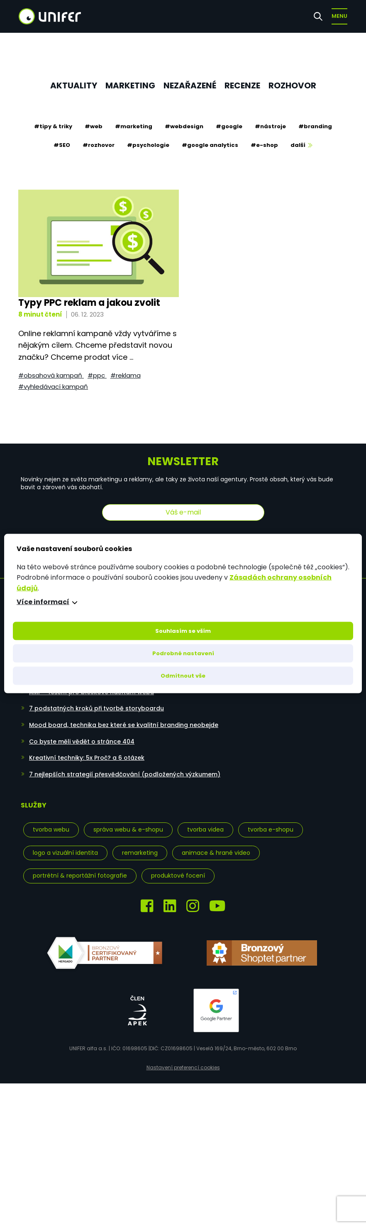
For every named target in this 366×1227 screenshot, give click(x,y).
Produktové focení (178, 875)
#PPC (97, 375)
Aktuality (73, 85)
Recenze (242, 85)
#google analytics (210, 145)
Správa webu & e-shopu (128, 829)
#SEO (62, 145)
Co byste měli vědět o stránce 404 (81, 741)
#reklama (125, 375)
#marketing (133, 126)
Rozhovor (292, 85)
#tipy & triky (53, 126)
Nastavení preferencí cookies (183, 1068)
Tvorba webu (51, 829)
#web (93, 126)
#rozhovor (99, 145)
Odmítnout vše (183, 676)
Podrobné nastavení (183, 653)
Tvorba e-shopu (270, 829)
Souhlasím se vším (183, 631)
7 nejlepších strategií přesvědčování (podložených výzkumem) (124, 774)
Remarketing (140, 853)
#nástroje (270, 126)
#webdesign (184, 126)
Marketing (130, 85)
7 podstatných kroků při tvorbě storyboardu (96, 708)
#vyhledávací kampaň (53, 386)
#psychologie (148, 145)
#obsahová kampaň (51, 375)
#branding (315, 126)
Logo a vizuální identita (65, 853)
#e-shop (264, 145)
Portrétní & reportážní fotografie (80, 875)
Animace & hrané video (216, 853)
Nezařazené (189, 85)
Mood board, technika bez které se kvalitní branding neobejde (123, 725)
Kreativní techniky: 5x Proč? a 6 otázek (86, 758)
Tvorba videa (205, 829)
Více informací (43, 602)
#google (229, 126)
